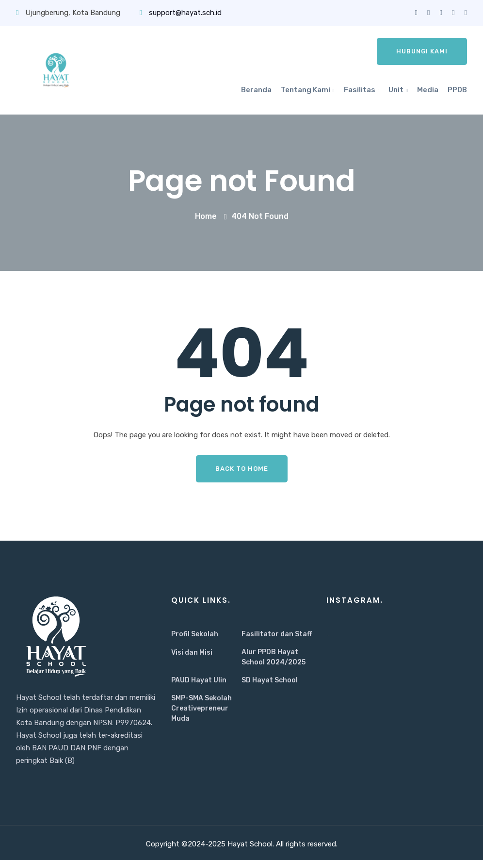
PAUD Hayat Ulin (198, 680)
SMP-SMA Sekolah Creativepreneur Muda (201, 708)
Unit (395, 89)
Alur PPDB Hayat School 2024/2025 (274, 657)
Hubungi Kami (422, 51)
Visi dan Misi (191, 652)
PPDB (457, 89)
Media (427, 89)
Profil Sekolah (194, 634)
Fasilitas (359, 89)
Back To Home (241, 468)
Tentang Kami (305, 89)
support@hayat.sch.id (180, 12)
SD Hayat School (270, 680)
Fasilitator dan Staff (277, 634)
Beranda (256, 89)
